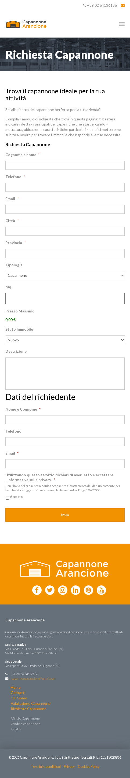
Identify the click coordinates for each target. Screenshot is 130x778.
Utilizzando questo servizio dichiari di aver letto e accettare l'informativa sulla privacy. (59, 477)
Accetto (16, 497)
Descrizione (16, 351)
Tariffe (16, 729)
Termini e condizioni (46, 767)
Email (12, 198)
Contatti (18, 692)
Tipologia (14, 265)
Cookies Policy (88, 767)
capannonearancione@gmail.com (33, 678)
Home (16, 687)
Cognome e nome (22, 154)
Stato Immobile (19, 329)
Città (12, 220)
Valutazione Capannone (30, 703)
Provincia (15, 242)
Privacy (69, 767)
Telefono (15, 176)
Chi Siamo (19, 698)
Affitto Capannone (25, 718)
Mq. (8, 287)
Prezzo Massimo (20, 311)
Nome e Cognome (23, 409)
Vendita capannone (26, 723)
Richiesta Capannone (28, 708)
